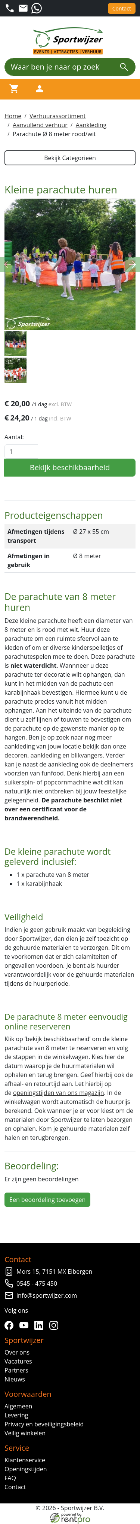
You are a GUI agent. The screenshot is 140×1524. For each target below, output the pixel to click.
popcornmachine (67, 782)
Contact (121, 8)
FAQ (10, 1478)
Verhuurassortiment (57, 116)
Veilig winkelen (25, 1433)
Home (12, 116)
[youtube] (25, 1325)
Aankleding (91, 125)
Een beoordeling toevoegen (47, 1200)
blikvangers (87, 755)
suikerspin (18, 782)
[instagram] (55, 1325)
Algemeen (18, 1406)
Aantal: (14, 437)
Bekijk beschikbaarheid (70, 467)
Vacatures (18, 1361)
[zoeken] (124, 67)
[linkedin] (40, 1325)
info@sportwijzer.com (46, 1295)
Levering (16, 1415)
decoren (15, 755)
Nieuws (14, 1379)
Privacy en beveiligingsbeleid (44, 1424)
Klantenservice (24, 1460)
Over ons (16, 1352)
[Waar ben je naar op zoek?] (58, 67)
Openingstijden (25, 1469)
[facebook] (10, 1325)
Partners (16, 1370)
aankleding (46, 755)
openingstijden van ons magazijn (58, 1093)
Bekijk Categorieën (70, 158)
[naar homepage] (70, 41)
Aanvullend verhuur (40, 125)
